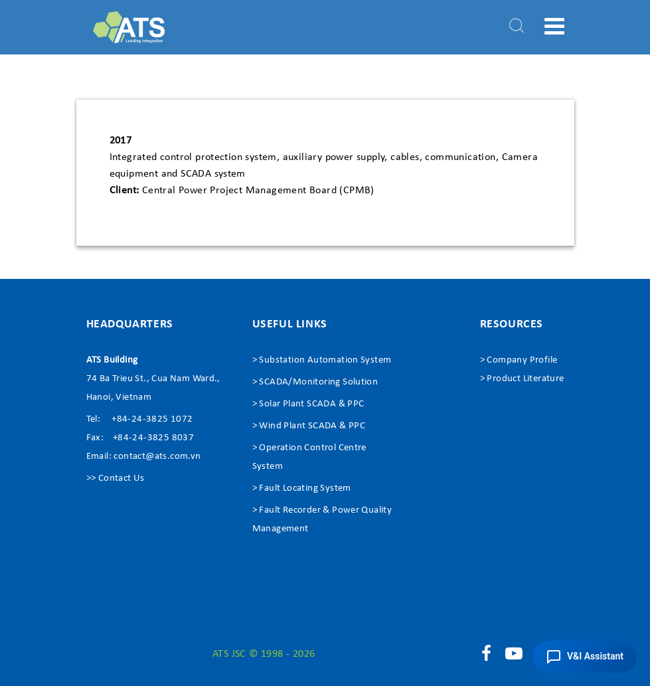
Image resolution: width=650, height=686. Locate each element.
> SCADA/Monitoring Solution (315, 382)
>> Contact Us (115, 478)
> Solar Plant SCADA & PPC (308, 404)
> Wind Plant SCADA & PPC (309, 426)
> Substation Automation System (322, 360)
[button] (584, 657)
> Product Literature (522, 379)
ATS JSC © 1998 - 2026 (263, 654)
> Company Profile (519, 360)
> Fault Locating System (301, 488)
